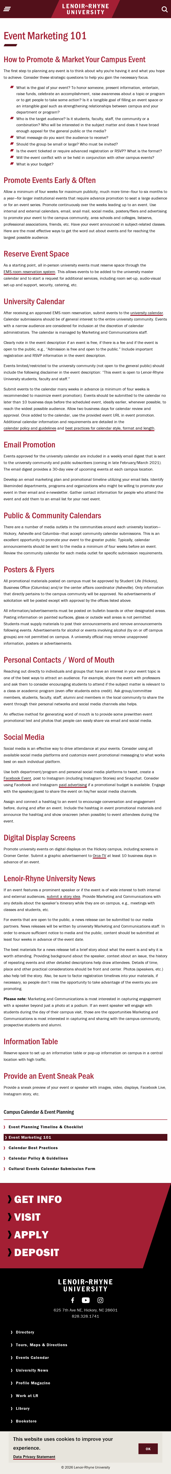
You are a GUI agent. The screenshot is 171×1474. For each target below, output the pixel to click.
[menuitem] (85, 1199)
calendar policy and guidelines (30, 428)
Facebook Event (17, 778)
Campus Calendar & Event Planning (39, 1111)
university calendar (146, 312)
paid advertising (73, 784)
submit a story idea (63, 896)
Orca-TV (99, 855)
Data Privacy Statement (34, 1456)
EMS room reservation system (29, 271)
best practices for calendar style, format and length (109, 428)
